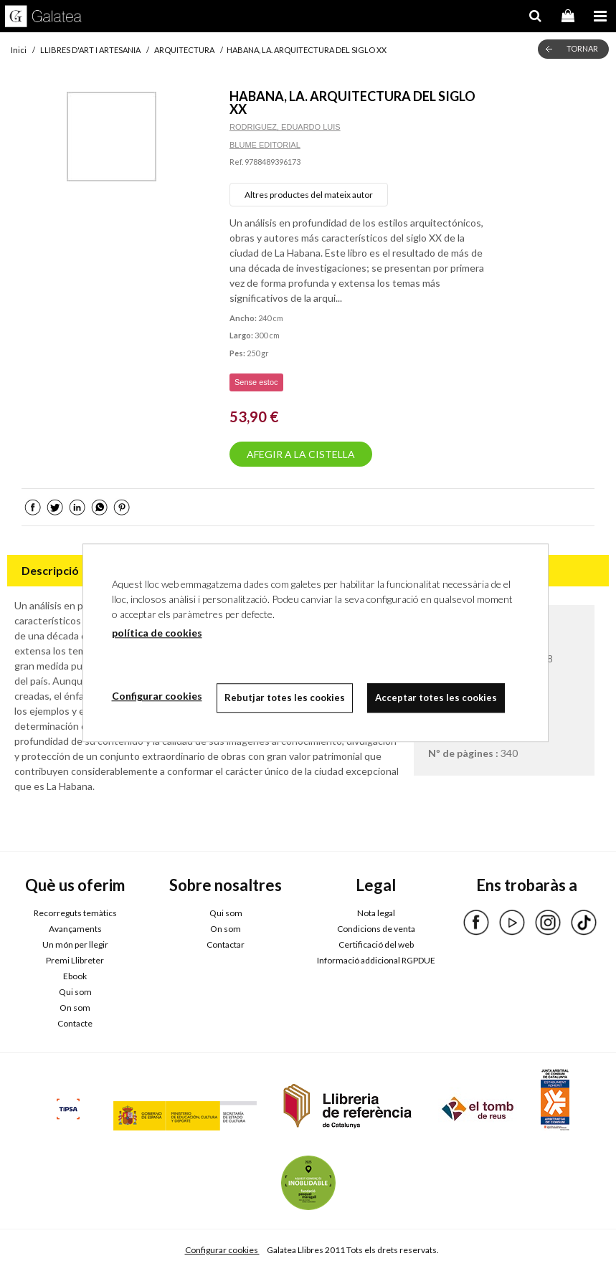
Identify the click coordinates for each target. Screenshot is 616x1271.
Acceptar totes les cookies (436, 697)
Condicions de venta (376, 928)
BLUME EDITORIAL (264, 145)
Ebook (75, 976)
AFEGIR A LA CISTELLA (301, 454)
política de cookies (157, 633)
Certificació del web (376, 944)
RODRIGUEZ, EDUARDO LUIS (285, 127)
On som (75, 1007)
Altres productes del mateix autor (309, 194)
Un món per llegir (75, 944)
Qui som (75, 991)
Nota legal (376, 913)
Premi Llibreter (75, 960)
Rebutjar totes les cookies (284, 697)
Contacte (75, 1023)
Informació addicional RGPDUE (376, 960)
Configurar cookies (222, 1249)
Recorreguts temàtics (75, 913)
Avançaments (75, 928)
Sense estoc (256, 382)
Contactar (226, 944)
